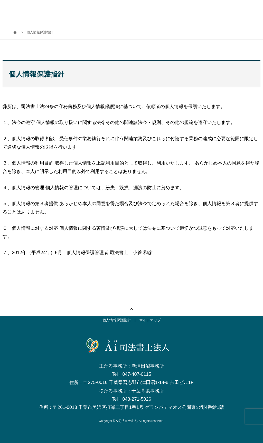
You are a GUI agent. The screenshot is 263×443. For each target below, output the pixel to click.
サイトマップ (150, 320)
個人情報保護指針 (116, 320)
